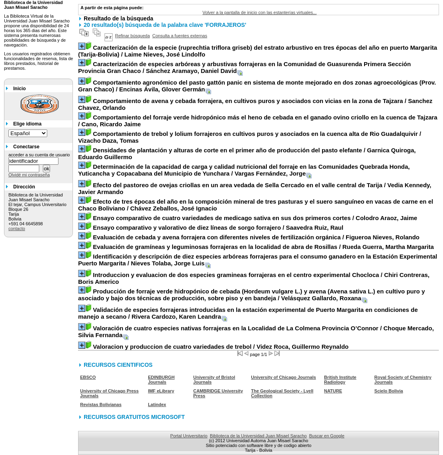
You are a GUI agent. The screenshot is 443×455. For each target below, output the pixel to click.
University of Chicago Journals (283, 377)
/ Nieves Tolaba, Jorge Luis (257, 260)
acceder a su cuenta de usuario (39, 154)
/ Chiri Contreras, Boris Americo (253, 278)
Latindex (157, 404)
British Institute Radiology (340, 379)
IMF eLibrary (161, 390)
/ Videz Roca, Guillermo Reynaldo (220, 346)
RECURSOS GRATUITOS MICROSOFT (134, 417)
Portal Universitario (188, 435)
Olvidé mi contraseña (29, 174)
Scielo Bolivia (389, 390)
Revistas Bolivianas (100, 404)
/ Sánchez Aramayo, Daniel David (244, 67)
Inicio (19, 88)
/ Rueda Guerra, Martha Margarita (263, 246)
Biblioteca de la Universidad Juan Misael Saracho (258, 435)
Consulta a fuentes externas (179, 35)
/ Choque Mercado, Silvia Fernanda (256, 331)
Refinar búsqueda (132, 35)
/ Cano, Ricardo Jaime (257, 120)
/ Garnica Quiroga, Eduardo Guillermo (247, 153)
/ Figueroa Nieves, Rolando (256, 237)
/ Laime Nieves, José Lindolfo (257, 51)
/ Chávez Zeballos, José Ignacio (255, 205)
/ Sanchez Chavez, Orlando (255, 104)
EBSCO (88, 377)
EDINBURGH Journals (161, 379)
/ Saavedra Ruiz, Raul (218, 227)
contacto (16, 228)
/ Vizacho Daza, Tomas (249, 137)
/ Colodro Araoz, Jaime (255, 217)
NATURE (333, 390)
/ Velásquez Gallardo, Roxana (251, 294)
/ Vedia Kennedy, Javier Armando (254, 188)
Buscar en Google (326, 435)
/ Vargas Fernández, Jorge (244, 170)
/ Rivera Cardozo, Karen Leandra (248, 313)
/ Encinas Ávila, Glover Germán (257, 86)
